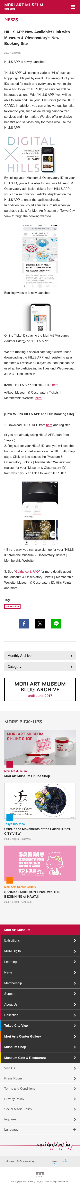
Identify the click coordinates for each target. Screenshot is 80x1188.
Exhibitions (12, 940)
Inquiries (10, 1119)
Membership (13, 983)
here (55, 385)
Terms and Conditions (19, 1088)
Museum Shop (15, 1047)
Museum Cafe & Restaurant (25, 1057)
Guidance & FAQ (27, 571)
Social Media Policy (18, 1109)
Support (9, 993)
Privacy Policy (14, 1099)
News (8, 972)
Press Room (13, 1078)
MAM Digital (13, 951)
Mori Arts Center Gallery (22, 1036)
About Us (10, 1004)
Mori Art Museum (17, 930)
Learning (10, 961)
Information (12, 606)
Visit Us (9, 1068)
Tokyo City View (16, 1025)
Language (11, 1129)
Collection (11, 1015)
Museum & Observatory (20, 1161)
